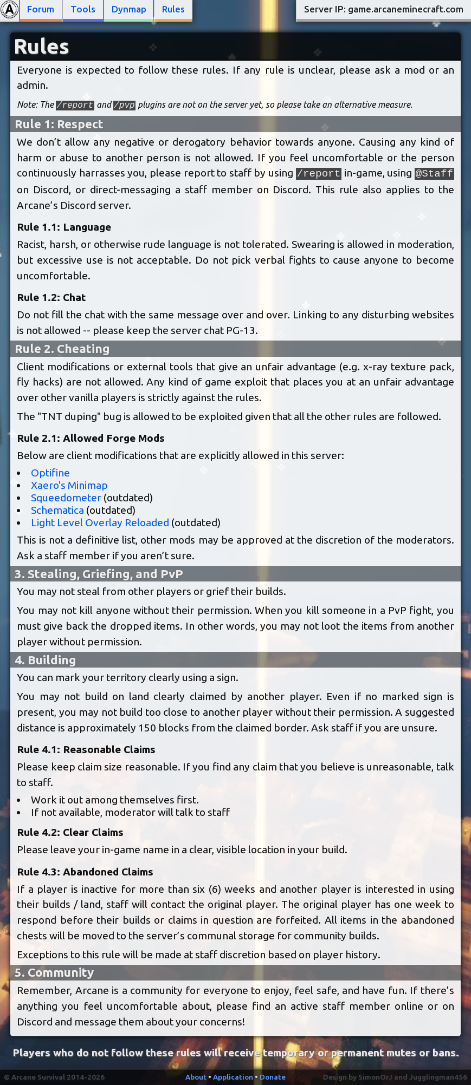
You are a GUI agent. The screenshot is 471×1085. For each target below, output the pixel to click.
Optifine (50, 473)
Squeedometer (66, 498)
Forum (40, 9)
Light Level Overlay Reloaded (100, 522)
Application (233, 1077)
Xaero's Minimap (69, 485)
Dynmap (129, 9)
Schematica (57, 510)
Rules (173, 9)
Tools (82, 9)
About (196, 1077)
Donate (273, 1077)
